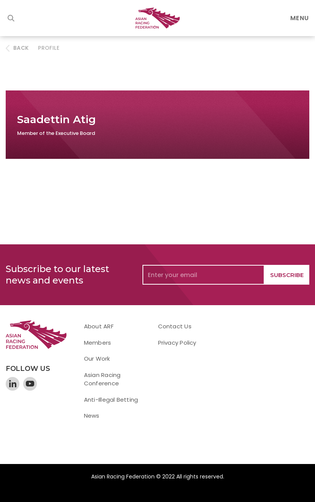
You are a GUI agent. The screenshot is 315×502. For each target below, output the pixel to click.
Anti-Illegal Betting (111, 400)
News (92, 416)
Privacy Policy (177, 343)
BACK (20, 48)
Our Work (97, 359)
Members (97, 343)
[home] (157, 18)
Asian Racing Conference (102, 379)
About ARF (99, 326)
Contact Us (175, 326)
